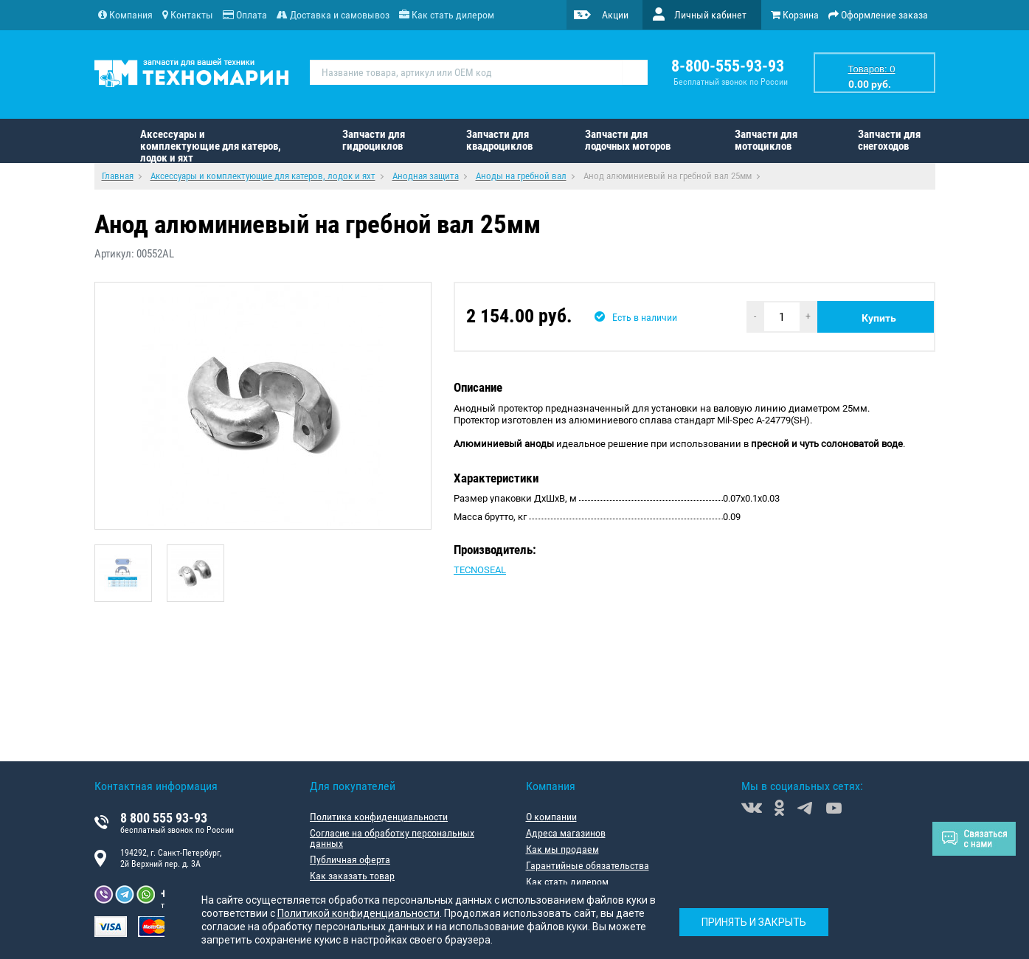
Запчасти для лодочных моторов (628, 140)
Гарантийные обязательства (587, 865)
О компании (551, 816)
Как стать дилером (567, 881)
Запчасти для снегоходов (889, 140)
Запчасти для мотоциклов (766, 140)
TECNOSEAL (480, 570)
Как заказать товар (352, 875)
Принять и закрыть (753, 922)
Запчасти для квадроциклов (499, 140)
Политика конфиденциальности (379, 816)
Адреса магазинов (566, 833)
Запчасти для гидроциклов (373, 140)
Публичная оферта (350, 859)
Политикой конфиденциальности (358, 913)
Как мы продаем (562, 849)
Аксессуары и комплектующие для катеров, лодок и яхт (210, 145)
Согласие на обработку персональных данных (392, 838)
